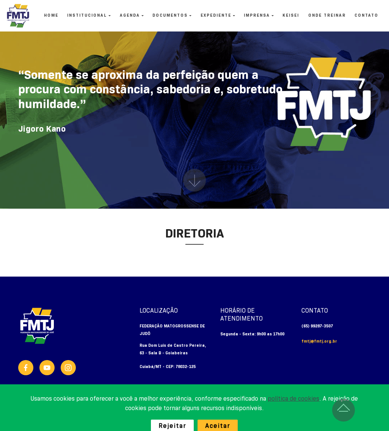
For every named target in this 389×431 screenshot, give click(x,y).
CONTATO (366, 15)
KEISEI (290, 15)
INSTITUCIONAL (87, 15)
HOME (51, 15)
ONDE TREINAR (327, 15)
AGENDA (130, 15)
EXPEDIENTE (216, 15)
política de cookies (293, 410)
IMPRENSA (257, 15)
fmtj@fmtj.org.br (319, 341)
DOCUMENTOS (170, 15)
